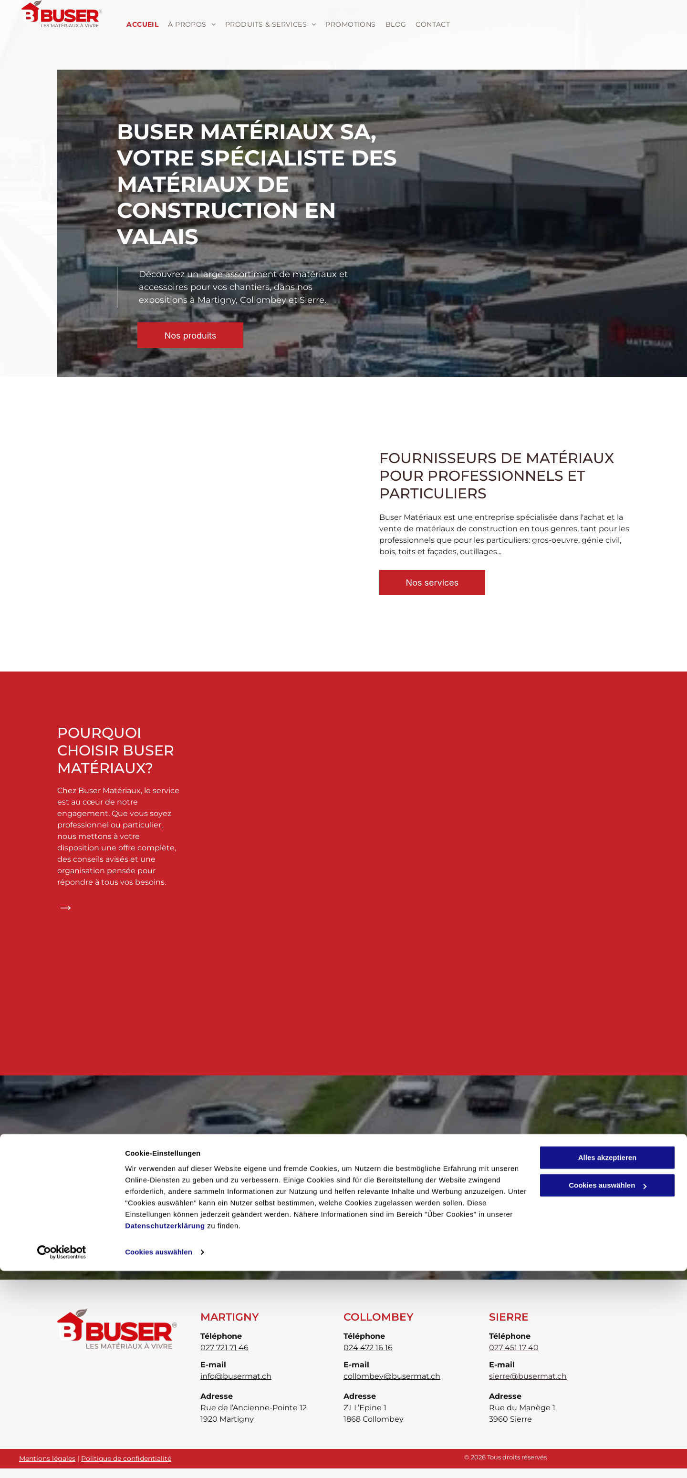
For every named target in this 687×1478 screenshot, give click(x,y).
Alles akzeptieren (607, 1365)
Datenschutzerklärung (165, 1433)
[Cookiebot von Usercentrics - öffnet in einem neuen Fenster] (62, 1459)
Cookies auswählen (158, 1459)
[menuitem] (141, 25)
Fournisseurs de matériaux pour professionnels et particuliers (496, 475)
